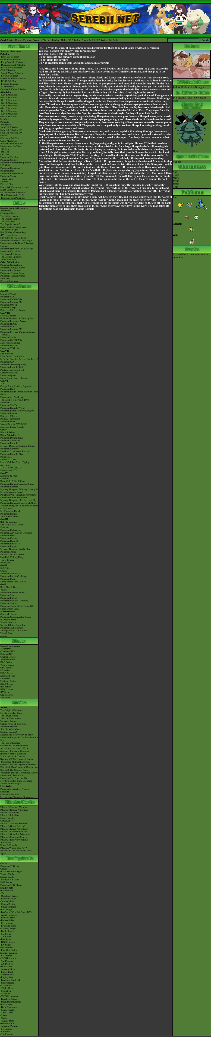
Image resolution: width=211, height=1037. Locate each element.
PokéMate (5, 562)
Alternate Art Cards (9, 879)
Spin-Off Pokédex (9, 127)
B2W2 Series (6, 689)
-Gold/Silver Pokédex (10, 59)
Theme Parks (6, 178)
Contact (36, 40)
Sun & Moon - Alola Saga (13, 237)
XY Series (5, 692)
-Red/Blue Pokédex (9, 56)
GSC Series (6, 667)
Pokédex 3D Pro (8, 459)
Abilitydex (5, 124)
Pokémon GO (7, 296)
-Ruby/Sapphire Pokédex (12, 62)
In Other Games (8, 619)
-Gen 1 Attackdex (8, 94)
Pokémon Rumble (9, 486)
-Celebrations (7, 923)
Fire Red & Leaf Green (11, 524)
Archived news (13, 51)
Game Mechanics (8, 140)
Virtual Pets (6, 633)
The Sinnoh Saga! (9, 229)
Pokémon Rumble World (12, 408)
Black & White (7, 432)
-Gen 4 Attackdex (8, 103)
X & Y (3, 383)
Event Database (7, 189)
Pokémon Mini (7, 579)
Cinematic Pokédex (9, 138)
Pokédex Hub (58, 40)
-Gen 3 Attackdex (8, 100)
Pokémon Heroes (8, 726)
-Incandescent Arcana (10, 1001)
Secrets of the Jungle (10, 783)
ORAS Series (6, 694)
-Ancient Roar (7, 974)
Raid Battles (6, 882)
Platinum (4, 478)
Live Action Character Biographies (17, 797)
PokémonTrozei (8, 551)
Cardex (3, 135)
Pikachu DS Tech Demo (12, 554)
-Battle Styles (7, 931)
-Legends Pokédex (9, 84)
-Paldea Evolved (8, 898)
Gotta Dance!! (7, 820)
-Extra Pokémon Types (11, 871)
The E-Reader (7, 560)
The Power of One (9, 715)
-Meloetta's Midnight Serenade (15, 761)
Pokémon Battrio (8, 513)
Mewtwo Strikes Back (11, 713)
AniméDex (5, 210)
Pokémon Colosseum (10, 530)
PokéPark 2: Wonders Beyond (15, 451)
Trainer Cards (7, 874)
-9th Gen (4, 149)
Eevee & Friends (8, 845)
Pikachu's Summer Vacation (13, 807)
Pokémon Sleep (7, 307)
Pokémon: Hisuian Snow (12, 273)
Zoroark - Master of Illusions (14, 751)
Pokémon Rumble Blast (12, 454)
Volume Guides (7, 659)
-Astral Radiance (8, 915)
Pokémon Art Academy (11, 397)
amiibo (3, 636)
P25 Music (5, 165)
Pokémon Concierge (10, 168)
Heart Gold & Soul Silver (12, 481)
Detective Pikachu (9, 372)
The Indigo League (9, 216)
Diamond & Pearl (9, 475)
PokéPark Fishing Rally (12, 557)
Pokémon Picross (8, 413)
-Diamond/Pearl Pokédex (12, 65)
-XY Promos (6, 963)
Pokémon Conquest (9, 448)
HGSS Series (6, 684)
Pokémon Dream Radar (11, 437)
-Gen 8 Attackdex (8, 113)
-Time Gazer (6, 1012)
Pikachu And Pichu (9, 812)
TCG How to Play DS (11, 467)
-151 (2, 893)
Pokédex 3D (6, 456)
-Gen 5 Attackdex (8, 105)
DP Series (5, 678)
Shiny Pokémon (8, 259)
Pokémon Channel (9, 538)
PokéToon (5, 278)
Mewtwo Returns (8, 721)
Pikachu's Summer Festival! (14, 823)
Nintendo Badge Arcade (12, 427)
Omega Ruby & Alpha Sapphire (16, 386)
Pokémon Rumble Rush (12, 367)
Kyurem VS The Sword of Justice (16, 759)
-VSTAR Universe (9, 996)
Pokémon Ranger (8, 546)
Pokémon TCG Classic (11, 885)
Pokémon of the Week (11, 146)
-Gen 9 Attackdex (8, 116)
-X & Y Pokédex (8, 70)
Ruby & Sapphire (8, 522)
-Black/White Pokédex (11, 67)
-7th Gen (4, 154)
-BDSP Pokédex (8, 81)
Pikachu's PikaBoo (9, 815)
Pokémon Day (7, 170)
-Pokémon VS (7, 1023)
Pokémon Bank (7, 389)
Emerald (4, 527)
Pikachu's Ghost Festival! (12, 826)
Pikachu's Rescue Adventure (14, 809)
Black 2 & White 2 (9, 435)
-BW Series (6, 939)
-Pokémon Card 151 (10, 980)
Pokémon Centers (9, 159)
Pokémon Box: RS (9, 541)
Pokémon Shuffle (8, 405)
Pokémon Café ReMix (11, 299)
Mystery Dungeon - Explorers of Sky (18, 500)
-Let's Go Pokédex (9, 75)
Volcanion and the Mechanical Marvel (18, 772)
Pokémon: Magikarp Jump (13, 364)
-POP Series (6, 966)
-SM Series (5, 934)
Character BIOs (7, 651)
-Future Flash (6, 972)
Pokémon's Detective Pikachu (14, 789)
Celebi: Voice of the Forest (13, 723)
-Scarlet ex (5, 991)
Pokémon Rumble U (10, 443)
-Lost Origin (6, 909)
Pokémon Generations (11, 265)
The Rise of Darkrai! (10, 742)
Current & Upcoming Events (14, 187)
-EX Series (5, 944)
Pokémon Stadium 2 (10, 573)
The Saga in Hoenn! (10, 224)
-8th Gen (4, 151)
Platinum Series (8, 681)
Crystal (3, 570)
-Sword (4, 1015)
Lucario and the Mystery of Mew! (16, 734)
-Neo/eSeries (6, 947)
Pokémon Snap (7, 595)
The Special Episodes (10, 254)
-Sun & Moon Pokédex (11, 73)
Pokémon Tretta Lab (10, 440)
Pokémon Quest (8, 375)
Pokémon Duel (7, 421)
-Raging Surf (6, 977)
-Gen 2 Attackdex (8, 97)
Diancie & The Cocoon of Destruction (19, 767)
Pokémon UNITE (8, 304)
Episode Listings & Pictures (14, 208)
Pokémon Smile (8, 337)
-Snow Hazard (7, 982)
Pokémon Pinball (8, 598)
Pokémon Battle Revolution (13, 497)
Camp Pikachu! (7, 818)
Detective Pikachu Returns (13, 310)
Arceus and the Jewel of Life (14, 748)
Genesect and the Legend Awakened (18, 764)
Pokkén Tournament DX (12, 370)
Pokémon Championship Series (15, 162)
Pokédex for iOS (8, 470)
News (3, 51)
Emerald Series (7, 675)
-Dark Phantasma (8, 1007)
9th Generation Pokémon (12, 192)
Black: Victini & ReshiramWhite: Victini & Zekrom (13, 755)
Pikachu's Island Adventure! (14, 828)
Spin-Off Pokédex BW (11, 132)
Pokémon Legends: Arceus (13, 321)
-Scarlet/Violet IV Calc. (11, 143)
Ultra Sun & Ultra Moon (12, 356)
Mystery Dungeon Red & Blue (15, 549)
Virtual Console (8, 622)
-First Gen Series (8, 950)
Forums (27, 40)
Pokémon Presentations (11, 173)
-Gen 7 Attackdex (8, 111)
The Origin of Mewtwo (11, 710)
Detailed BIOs (7, 654)
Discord (46, 40)
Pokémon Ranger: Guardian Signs (17, 484)
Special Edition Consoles (12, 625)
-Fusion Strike (7, 920)
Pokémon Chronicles (10, 251)
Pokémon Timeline (9, 157)
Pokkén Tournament (10, 418)
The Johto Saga (7, 221)
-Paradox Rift (7, 890)
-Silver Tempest (8, 906)
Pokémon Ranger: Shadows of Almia (18, 503)
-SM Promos (6, 961)
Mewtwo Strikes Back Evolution (16, 780)
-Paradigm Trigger (9, 999)
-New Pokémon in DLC (12, 195)
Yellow (3, 589)
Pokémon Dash (7, 535)
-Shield (3, 1018)
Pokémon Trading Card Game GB (17, 606)
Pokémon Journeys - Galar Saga (16, 240)
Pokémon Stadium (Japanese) (14, 600)
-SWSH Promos (8, 958)
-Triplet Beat (6, 988)
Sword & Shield (8, 315)
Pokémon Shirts (8, 176)
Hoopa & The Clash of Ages (14, 770)
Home (18, 40)
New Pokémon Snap (10, 342)
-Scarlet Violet (7, 901)
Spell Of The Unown (10, 718)
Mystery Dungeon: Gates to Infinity (17, 446)
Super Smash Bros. (9, 608)
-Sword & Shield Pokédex (13, 78)
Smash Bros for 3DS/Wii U (13, 424)
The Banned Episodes (10, 256)
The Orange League (10, 218)
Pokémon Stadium (9, 603)
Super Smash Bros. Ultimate (14, 378)
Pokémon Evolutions (10, 270)
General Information (10, 646)
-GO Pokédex (7, 86)
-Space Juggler (7, 1010)
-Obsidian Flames (9, 896)
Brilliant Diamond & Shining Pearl (17, 318)
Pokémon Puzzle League (12, 592)
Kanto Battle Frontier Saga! (13, 227)
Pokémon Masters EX (11, 302)
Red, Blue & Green (9, 587)
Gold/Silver (6, 568)
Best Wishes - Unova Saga (13, 232)
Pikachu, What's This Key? (13, 847)
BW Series (5, 686)
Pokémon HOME (8, 323)
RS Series (5, 670)
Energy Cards (7, 877)
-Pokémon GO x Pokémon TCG (16, 912)
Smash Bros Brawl (9, 516)
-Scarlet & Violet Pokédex (13, 89)
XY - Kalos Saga (8, 235)
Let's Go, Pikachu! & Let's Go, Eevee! (19, 359)
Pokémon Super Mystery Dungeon (17, 410)
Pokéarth (113, 40)
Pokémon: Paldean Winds (12, 275)
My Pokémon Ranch (10, 511)
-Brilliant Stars (7, 917)
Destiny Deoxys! (8, 732)
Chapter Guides (7, 656)
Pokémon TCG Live (10, 348)
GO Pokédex (74, 40)
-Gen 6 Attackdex (8, 108)
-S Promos (5, 1031)
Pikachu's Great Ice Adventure (15, 834)
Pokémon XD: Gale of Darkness (16, 532)
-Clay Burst (6, 985)
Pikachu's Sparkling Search (13, 837)
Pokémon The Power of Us (13, 778)
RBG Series (6, 662)
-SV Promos (6, 955)
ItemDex (4, 119)
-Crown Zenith (7, 904)
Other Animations (9, 281)
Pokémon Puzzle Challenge (13, 576)
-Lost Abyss (6, 1004)
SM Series (5, 697)
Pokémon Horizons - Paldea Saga (16, 248)
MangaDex (5, 648)
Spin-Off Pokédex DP (11, 130)
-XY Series (5, 936)
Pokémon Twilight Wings (12, 267)
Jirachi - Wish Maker (10, 729)
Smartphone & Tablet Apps (13, 630)
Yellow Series (7, 665)
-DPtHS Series (7, 942)
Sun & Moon (6, 353)
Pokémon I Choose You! (12, 775)
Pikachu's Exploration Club (13, 831)
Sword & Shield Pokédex (94, 40)
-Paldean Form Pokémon (12, 197)
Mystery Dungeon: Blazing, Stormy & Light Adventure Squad (19, 490)
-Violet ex (5, 993)
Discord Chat (6, 184)
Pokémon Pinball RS (10, 543)
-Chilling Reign (7, 928)
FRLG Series (6, 673)
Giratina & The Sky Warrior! (14, 745)
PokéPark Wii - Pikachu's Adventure (18, 494)
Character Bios (7, 213)
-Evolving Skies (8, 925)
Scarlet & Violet (8, 294)
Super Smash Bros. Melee (13, 581)
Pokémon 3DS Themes (11, 627)
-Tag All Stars (7, 1020)
